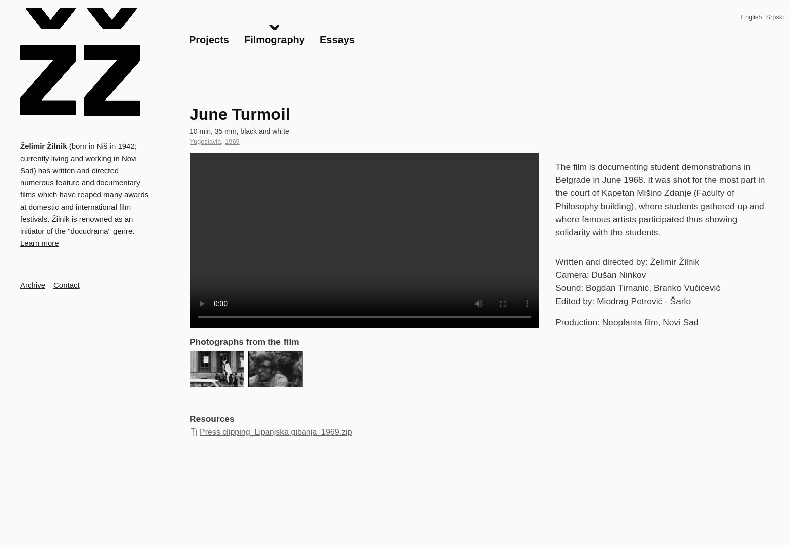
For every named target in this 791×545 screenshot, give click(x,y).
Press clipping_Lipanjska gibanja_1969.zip (276, 432)
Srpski (775, 17)
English (751, 17)
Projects (209, 39)
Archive (32, 285)
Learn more (39, 243)
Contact (66, 285)
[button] (217, 369)
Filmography (274, 39)
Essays (337, 39)
